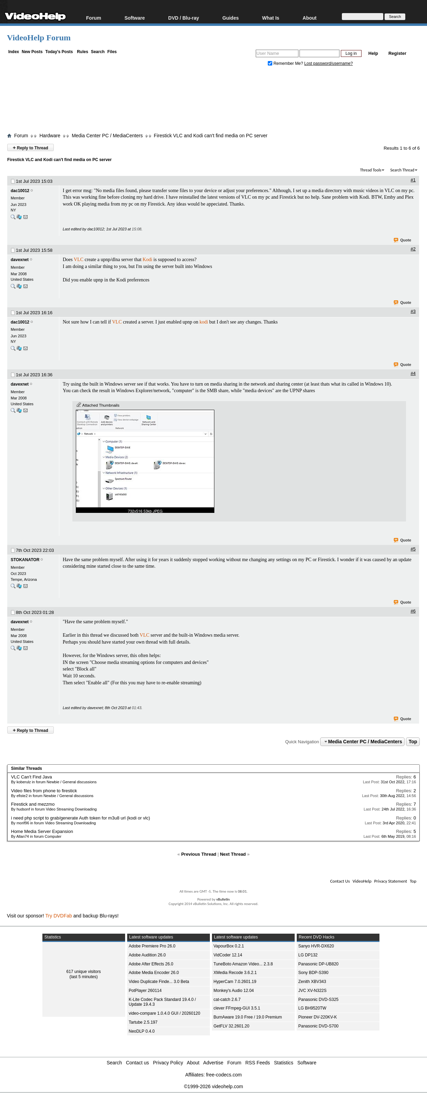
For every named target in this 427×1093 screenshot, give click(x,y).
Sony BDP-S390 (313, 972)
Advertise (213, 1062)
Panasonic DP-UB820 (318, 964)
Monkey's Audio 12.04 (234, 990)
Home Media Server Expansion (42, 831)
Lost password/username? (328, 63)
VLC (78, 259)
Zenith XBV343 (312, 981)
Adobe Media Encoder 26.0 (154, 972)
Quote (402, 240)
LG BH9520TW (312, 1008)
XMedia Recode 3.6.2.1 (235, 972)
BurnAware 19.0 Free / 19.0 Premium (248, 1017)
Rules (82, 51)
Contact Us (340, 881)
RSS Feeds (257, 1062)
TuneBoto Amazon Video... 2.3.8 (243, 964)
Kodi (147, 259)
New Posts (32, 51)
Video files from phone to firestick (44, 790)
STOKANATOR (25, 559)
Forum (93, 17)
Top (413, 741)
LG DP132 (308, 955)
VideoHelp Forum (39, 37)
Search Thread (402, 170)
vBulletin (223, 899)
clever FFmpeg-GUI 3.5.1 (237, 1008)
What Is (270, 17)
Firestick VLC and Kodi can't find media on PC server (210, 135)
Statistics (283, 1062)
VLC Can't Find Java (31, 776)
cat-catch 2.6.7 (227, 999)
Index (13, 51)
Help (373, 53)
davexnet (20, 259)
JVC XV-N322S (312, 990)
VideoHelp (362, 881)
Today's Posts (59, 51)
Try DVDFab (58, 915)
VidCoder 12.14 (228, 955)
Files (111, 51)
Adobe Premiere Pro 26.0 (152, 946)
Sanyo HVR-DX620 (316, 946)
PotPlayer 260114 (145, 990)
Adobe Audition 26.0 (147, 955)
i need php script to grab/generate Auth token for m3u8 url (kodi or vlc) (80, 818)
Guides (230, 17)
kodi (204, 322)
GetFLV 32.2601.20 (232, 1026)
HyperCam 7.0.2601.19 (235, 981)
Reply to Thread (30, 147)
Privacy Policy (168, 1062)
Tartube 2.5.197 (143, 1022)
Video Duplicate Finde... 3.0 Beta (159, 981)
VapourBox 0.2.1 (229, 946)
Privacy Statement (390, 881)
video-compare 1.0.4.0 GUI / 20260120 (164, 1013)
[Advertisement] (213, 101)
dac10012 (20, 190)
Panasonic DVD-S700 (318, 1026)
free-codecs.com (224, 1074)
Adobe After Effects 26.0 (151, 964)
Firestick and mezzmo (32, 804)
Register (397, 53)
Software (134, 17)
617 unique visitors (83, 971)
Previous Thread (198, 854)
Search (98, 51)
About (309, 17)
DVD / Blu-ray (183, 17)
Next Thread (233, 854)
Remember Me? (286, 63)
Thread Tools (371, 170)
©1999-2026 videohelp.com (213, 1086)
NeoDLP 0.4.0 (142, 1031)
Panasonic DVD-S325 (318, 999)
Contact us (137, 1062)
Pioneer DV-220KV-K (317, 1017)
